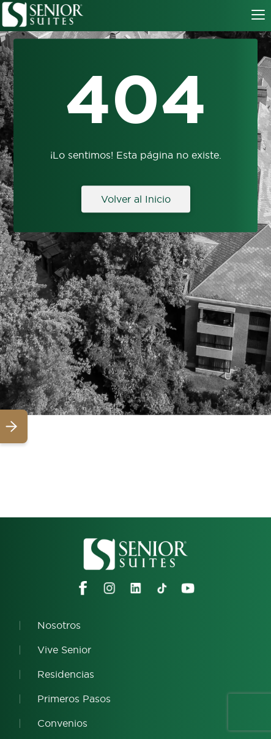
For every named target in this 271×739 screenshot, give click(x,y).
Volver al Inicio (136, 199)
